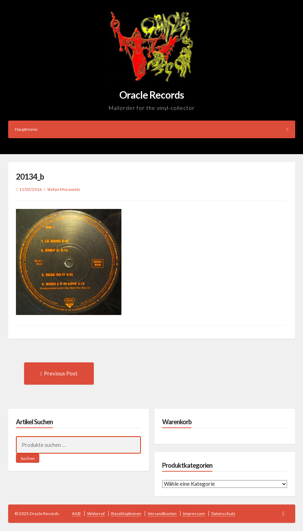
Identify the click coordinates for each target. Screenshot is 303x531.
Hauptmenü (151, 129)
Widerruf (96, 513)
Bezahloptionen (126, 513)
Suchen (28, 458)
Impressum (194, 513)
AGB (76, 513)
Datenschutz (223, 513)
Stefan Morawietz (63, 189)
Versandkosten (162, 513)
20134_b (30, 176)
